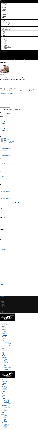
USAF (3, 6)
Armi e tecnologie (3, 339)
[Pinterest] (2, 297)
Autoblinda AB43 (3, 177)
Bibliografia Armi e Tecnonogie (5, 306)
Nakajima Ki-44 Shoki (3, 147)
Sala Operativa (23, 79)
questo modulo (17, 203)
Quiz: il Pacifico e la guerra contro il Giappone (8, 142)
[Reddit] (2, 299)
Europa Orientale (5, 27)
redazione (3, 149)
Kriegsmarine (4, 8)
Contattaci (5, 40)
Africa (3, 28)
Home (2, 1)
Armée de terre (4, 16)
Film (3, 412)
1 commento (5, 175)
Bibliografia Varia (6, 48)
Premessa (5, 37)
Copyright (5, 360)
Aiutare (5, 41)
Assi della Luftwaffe (6, 400)
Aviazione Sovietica (5, 327)
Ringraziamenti (6, 42)
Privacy (5, 39)
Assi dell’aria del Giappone (7, 23)
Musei (3, 353)
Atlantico (4, 407)
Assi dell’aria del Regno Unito (7, 402)
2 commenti (5, 182)
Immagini (4, 31)
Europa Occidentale (5, 405)
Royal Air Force (5, 383)
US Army (4, 17)
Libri (3, 33)
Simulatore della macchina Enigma (8, 143)
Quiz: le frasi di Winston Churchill (5, 129)
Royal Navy (4, 10)
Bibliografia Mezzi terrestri (7, 47)
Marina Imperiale (5, 388)
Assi (3, 21)
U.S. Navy (4, 12)
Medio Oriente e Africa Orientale (6, 29)
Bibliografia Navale (6, 46)
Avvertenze (2, 301)
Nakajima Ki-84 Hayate (6, 140)
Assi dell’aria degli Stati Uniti (7, 25)
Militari (4, 341)
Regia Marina (4, 9)
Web (3, 34)
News (3, 414)
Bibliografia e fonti (5, 44)
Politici (4, 20)
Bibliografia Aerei (3, 302)
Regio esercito (4, 14)
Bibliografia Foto (3, 303)
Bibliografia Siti (6, 370)
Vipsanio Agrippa (3, 164)
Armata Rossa (4, 395)
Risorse (2, 409)
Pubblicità (5, 43)
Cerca (0, 113)
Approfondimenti (5, 32)
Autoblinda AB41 (5, 139)
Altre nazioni (4, 7)
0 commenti (5, 149)
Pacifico (4, 351)
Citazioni (4, 35)
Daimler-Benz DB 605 (3, 250)
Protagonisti (2, 19)
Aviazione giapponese (5, 4)
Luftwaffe (4, 381)
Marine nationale (5, 332)
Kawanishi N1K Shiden (4, 154)
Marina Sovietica (5, 390)
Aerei (2, 2)
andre (2, 294)
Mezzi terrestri (3, 334)
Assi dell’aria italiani (6, 22)
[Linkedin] (2, 298)
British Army (4, 15)
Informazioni (2, 36)
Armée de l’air (4, 5)
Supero (12, 313)
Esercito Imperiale (5, 393)
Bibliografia (5, 45)
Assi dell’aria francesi (6, 24)
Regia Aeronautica (5, 3)
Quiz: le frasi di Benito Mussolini (4, 122)
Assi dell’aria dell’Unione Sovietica (8, 346)
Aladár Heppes (3, 190)
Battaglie (2, 26)
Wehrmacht (4, 13)
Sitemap (2, 311)
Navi (2, 386)
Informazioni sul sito (5, 358)
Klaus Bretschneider (3, 197)
